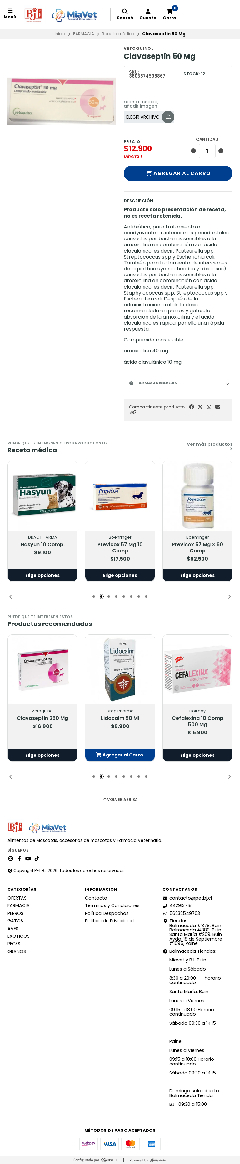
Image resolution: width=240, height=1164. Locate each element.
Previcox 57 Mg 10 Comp (120, 547)
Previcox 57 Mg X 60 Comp (197, 547)
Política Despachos (107, 913)
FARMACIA (83, 34)
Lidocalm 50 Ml (120, 718)
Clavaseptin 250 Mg (42, 718)
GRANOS (17, 951)
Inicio (60, 34)
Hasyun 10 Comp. (43, 544)
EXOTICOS (19, 936)
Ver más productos (209, 446)
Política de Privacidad (109, 921)
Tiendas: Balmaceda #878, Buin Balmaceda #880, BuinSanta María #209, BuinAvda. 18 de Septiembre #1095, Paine (192, 932)
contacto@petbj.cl (187, 898)
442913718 (177, 905)
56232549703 (181, 913)
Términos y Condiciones (112, 905)
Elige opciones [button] (42, 575)
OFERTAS (17, 898)
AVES (13, 928)
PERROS (15, 913)
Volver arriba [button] (120, 800)
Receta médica (118, 34)
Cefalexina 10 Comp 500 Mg (197, 721)
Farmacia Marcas (153, 383)
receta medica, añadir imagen (141, 104)
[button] (133, 412)
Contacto (96, 898)
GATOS (15, 921)
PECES (14, 943)
